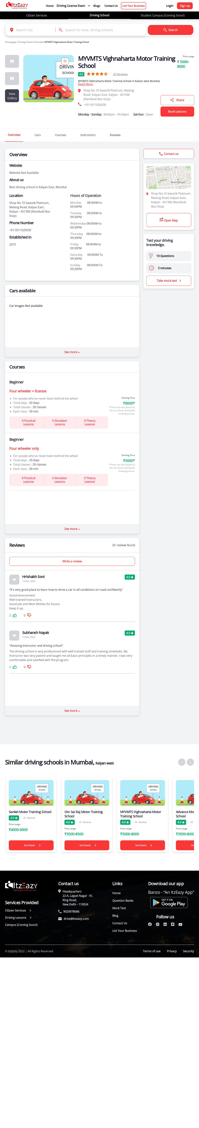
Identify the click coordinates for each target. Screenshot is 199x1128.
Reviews (120, 74)
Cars (38, 135)
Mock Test (119, 908)
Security (188, 951)
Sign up (185, 6)
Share (177, 100)
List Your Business (133, 6)
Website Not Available (24, 173)
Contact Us (111, 6)
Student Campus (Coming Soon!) (162, 15)
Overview (14, 135)
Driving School (99, 15)
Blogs (96, 6)
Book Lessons (177, 112)
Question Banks (122, 901)
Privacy (172, 951)
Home (49, 6)
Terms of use (151, 951)
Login (169, 6)
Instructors (87, 135)
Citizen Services (36, 15)
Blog (115, 916)
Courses (60, 135)
